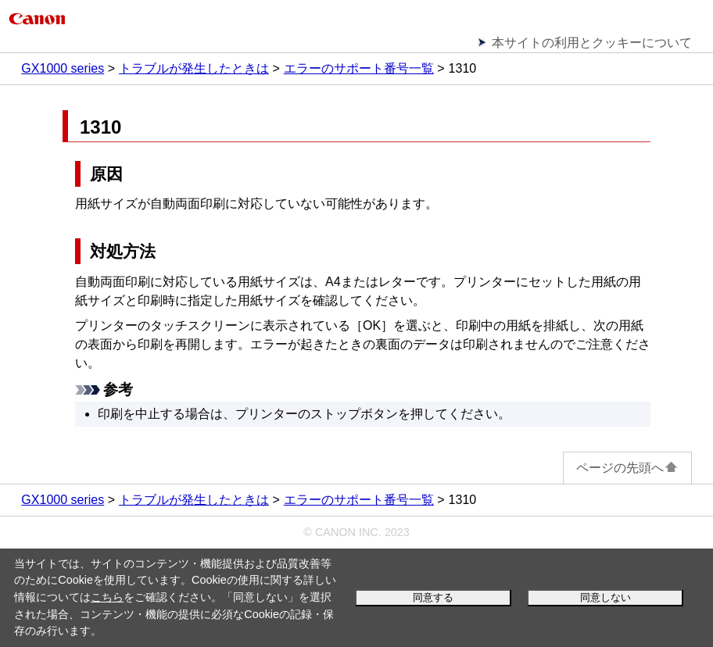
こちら (107, 597)
